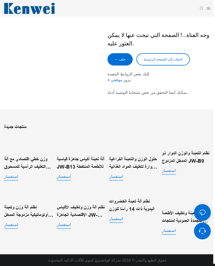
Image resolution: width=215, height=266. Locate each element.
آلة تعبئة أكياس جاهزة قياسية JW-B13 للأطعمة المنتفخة (80, 163)
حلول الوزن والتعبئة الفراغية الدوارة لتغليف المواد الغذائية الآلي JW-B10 (133, 164)
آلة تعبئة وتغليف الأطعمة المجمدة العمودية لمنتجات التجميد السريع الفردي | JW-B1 (182, 218)
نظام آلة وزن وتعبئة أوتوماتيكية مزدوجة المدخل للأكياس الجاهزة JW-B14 (27, 212)
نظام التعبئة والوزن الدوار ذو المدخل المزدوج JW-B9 (185, 157)
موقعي (116, 80)
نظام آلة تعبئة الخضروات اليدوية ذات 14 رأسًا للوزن (132, 205)
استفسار (11, 176)
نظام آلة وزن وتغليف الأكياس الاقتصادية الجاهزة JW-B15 (81, 212)
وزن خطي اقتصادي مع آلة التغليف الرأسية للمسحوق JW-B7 (25, 164)
